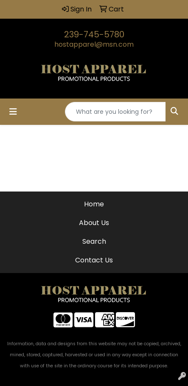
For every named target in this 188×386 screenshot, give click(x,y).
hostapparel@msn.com (94, 44)
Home (94, 204)
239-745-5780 (94, 34)
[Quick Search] (115, 111)
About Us (94, 223)
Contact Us (94, 260)
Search (94, 241)
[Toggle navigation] (13, 112)
